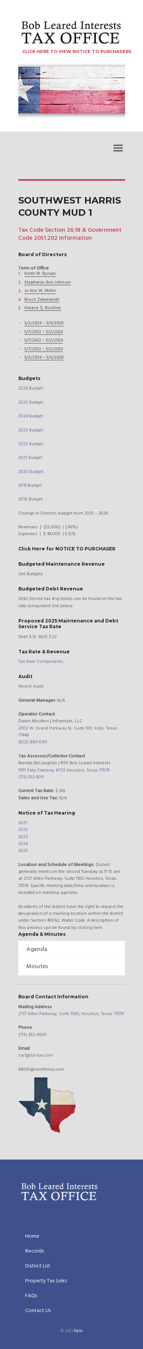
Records (34, 1252)
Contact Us (38, 1311)
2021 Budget (30, 458)
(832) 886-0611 (32, 742)
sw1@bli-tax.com (35, 1055)
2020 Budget (30, 472)
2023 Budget (30, 430)
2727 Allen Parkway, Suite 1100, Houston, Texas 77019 (71, 1014)
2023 (23, 837)
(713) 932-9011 (31, 777)
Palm (78, 1331)
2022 (23, 830)
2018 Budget (30, 499)
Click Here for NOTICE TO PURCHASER (67, 549)
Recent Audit (30, 686)
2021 (22, 823)
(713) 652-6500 (32, 1035)
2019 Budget (30, 485)
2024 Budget (30, 416)
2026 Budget (30, 388)
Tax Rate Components (40, 662)
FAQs (31, 1296)
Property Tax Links (46, 1281)
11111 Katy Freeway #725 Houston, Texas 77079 (63, 770)
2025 (23, 851)
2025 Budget (30, 402)
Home (32, 1237)
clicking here (89, 928)
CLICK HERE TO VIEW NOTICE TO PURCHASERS (77, 51)
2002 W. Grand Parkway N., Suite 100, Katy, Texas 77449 (67, 732)
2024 (23, 844)
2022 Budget (30, 444)
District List (37, 1266)
